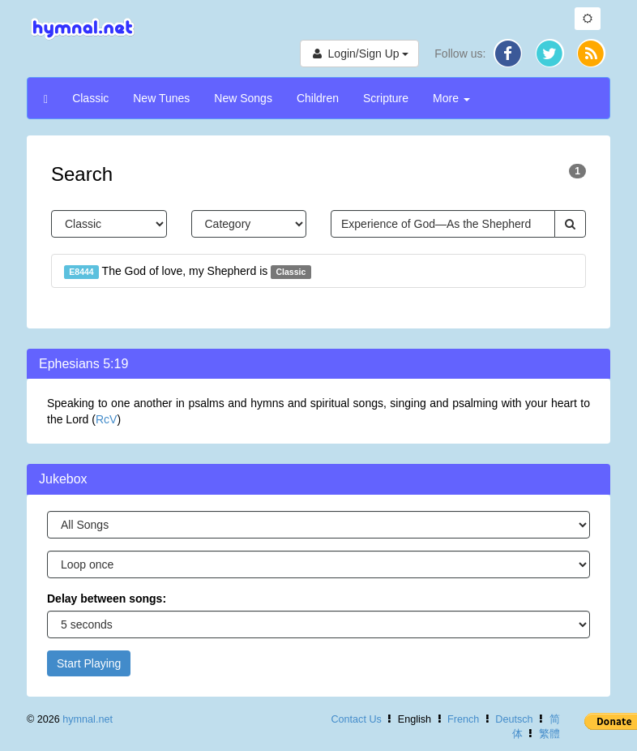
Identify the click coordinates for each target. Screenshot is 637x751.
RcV (106, 419)
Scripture (385, 98)
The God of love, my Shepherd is (187, 271)
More (451, 98)
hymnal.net (87, 719)
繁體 (549, 734)
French (463, 719)
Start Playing (89, 663)
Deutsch (513, 719)
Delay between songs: (106, 598)
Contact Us (356, 719)
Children (318, 98)
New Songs (243, 98)
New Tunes (161, 98)
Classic (90, 98)
